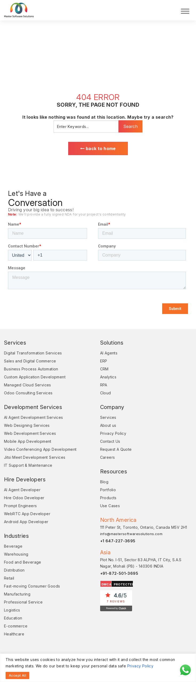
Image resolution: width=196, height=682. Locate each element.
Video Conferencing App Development (40, 449)
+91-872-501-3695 (119, 573)
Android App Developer (26, 521)
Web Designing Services (27, 425)
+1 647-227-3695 (118, 541)
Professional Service (23, 602)
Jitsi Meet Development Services (34, 457)
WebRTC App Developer (27, 513)
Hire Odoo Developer (24, 497)
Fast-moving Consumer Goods (32, 586)
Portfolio (108, 489)
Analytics (108, 377)
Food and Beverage (22, 562)
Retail (9, 578)
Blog (104, 482)
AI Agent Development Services (33, 417)
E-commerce (15, 626)
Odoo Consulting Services (28, 393)
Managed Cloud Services (27, 385)
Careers (107, 457)
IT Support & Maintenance (28, 465)
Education (13, 618)
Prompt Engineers (20, 505)
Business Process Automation (31, 369)
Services (108, 417)
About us (108, 425)
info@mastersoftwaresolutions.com (131, 534)
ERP (103, 361)
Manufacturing (17, 594)
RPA (103, 385)
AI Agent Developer (22, 489)
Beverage (13, 546)
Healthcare (14, 634)
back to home (98, 148)
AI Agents (109, 353)
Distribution (14, 570)
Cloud (105, 393)
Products (108, 497)
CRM (104, 369)
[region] (98, 668)
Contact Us (110, 441)
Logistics (12, 610)
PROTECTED (124, 584)
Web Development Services (30, 433)
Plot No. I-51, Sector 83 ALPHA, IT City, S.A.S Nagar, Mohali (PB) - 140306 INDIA (141, 562)
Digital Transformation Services (33, 353)
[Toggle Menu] (185, 10)
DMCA (106, 584)
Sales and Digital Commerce (30, 361)
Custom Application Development (35, 377)
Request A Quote (116, 449)
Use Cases (110, 505)
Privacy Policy (140, 666)
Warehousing (16, 554)
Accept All (17, 675)
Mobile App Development (27, 441)
